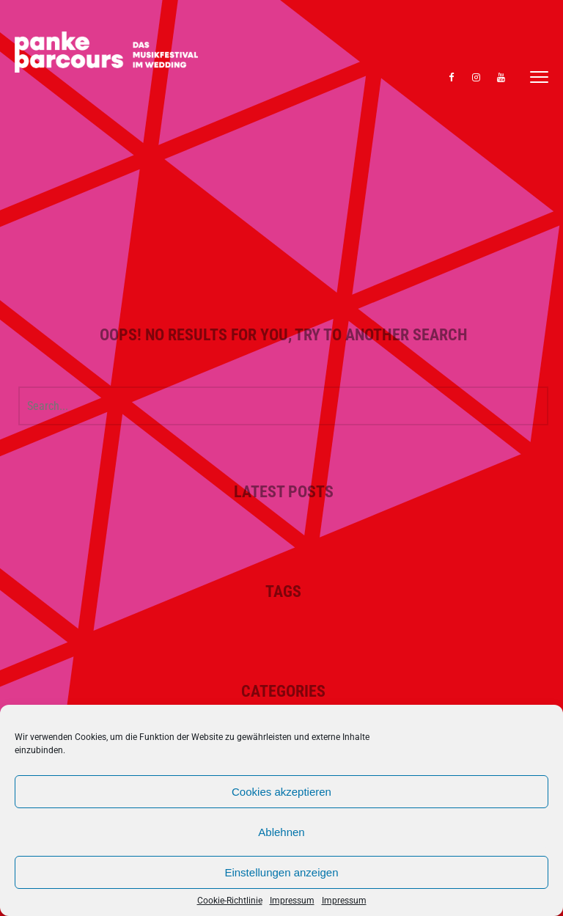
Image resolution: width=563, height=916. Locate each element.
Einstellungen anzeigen (281, 872)
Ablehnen (281, 832)
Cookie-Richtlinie (229, 900)
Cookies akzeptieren (281, 791)
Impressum (292, 900)
